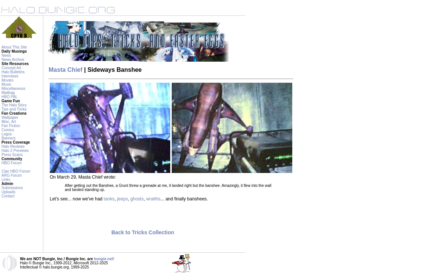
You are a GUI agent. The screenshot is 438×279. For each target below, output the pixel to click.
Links (6, 179)
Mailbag (8, 93)
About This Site (14, 47)
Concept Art (11, 68)
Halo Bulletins (13, 72)
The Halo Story (14, 105)
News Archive (13, 60)
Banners (8, 138)
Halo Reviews (13, 146)
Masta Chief (65, 70)
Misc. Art (9, 122)
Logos (7, 134)
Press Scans (12, 155)
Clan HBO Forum (16, 171)
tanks (109, 199)
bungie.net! (104, 259)
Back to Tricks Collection (142, 232)
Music (6, 84)
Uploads (8, 192)
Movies (8, 80)
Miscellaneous (13, 88)
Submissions (12, 188)
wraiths (153, 199)
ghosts (136, 199)
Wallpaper (10, 117)
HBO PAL (10, 97)
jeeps (122, 199)
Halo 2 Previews (15, 151)
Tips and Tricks (14, 109)
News (6, 55)
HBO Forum (11, 163)
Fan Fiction (11, 126)
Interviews (10, 76)
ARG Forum (11, 175)
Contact (8, 196)
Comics (8, 130)
